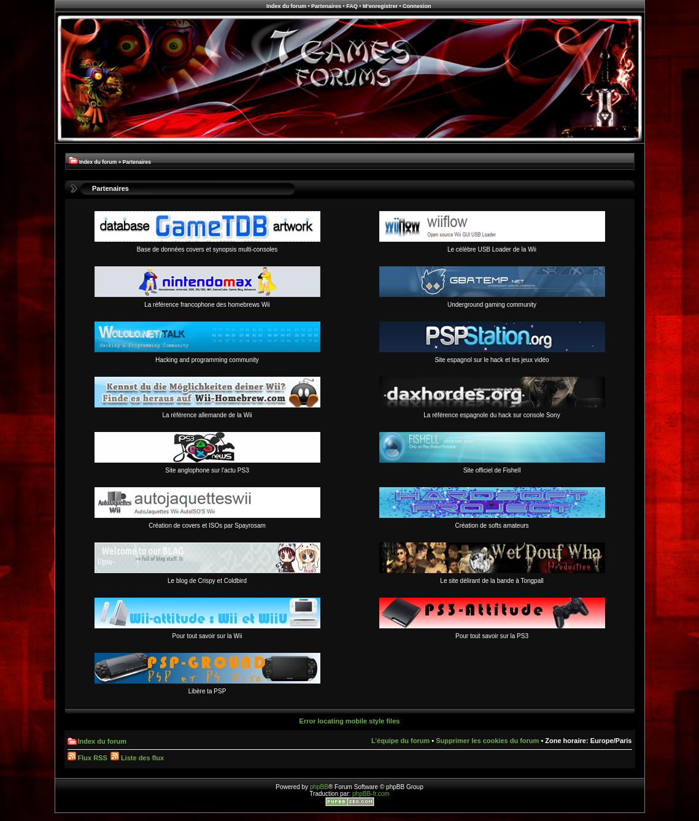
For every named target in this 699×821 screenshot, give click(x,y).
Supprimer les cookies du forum (487, 740)
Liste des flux (137, 757)
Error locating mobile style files (349, 721)
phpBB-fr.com (371, 793)
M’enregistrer (380, 6)
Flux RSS (87, 757)
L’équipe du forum (400, 740)
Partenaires (326, 6)
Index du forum (286, 6)
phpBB (319, 787)
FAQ (352, 6)
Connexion (417, 6)
